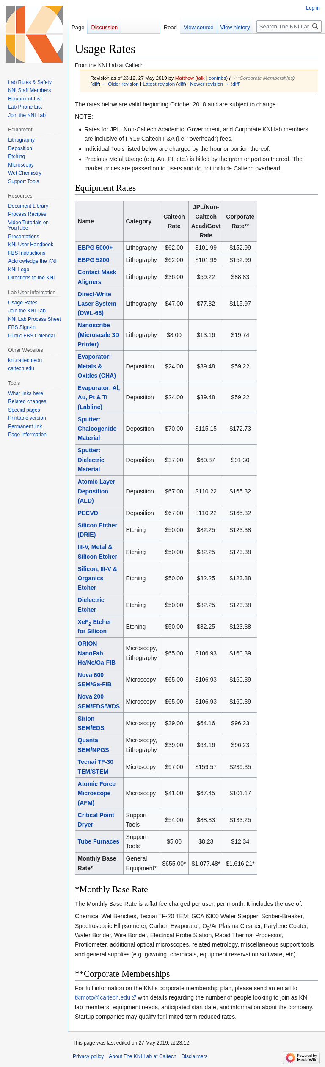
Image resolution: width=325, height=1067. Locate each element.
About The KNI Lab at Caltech (142, 1056)
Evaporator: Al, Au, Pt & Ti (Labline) (99, 397)
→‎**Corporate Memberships (262, 78)
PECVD (88, 513)
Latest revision (159, 83)
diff (95, 83)
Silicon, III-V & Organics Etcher (97, 578)
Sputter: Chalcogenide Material (97, 429)
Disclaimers (195, 1056)
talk (200, 78)
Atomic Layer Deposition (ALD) (97, 491)
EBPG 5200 (94, 259)
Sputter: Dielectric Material (91, 460)
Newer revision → (209, 83)
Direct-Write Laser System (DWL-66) (97, 304)
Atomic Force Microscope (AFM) (97, 793)
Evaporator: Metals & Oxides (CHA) (97, 366)
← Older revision (120, 83)
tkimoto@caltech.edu (102, 997)
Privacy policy (88, 1056)
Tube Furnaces (99, 841)
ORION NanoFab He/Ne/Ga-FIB (97, 653)
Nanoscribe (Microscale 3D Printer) (99, 335)
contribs (217, 78)
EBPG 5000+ (95, 247)
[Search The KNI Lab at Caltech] (289, 26)
